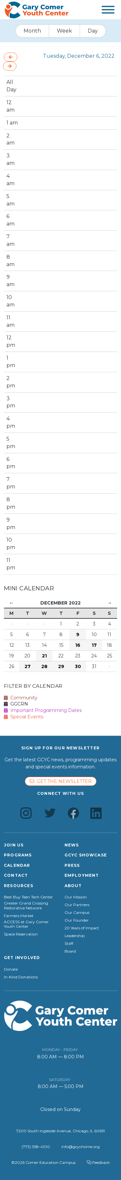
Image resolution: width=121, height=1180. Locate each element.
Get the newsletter (61, 781)
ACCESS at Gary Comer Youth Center (26, 924)
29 (61, 666)
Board (70, 951)
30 (78, 666)
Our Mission (76, 897)
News (72, 845)
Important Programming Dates (43, 710)
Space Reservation (21, 934)
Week (64, 31)
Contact (16, 875)
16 (77, 645)
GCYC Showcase (86, 855)
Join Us (14, 845)
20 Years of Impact (82, 928)
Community (20, 698)
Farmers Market (19, 916)
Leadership (75, 936)
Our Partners (77, 905)
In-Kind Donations (21, 977)
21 (44, 656)
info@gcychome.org (80, 1146)
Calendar (17, 865)
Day (93, 31)
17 (94, 645)
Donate (11, 969)
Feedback (98, 1162)
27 (28, 666)
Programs (18, 855)
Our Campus (77, 912)
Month (32, 31)
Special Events (23, 717)
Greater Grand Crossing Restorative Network (26, 905)
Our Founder (77, 920)
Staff (69, 943)
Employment (82, 875)
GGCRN (16, 704)
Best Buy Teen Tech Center (28, 897)
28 (44, 666)
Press (72, 865)
